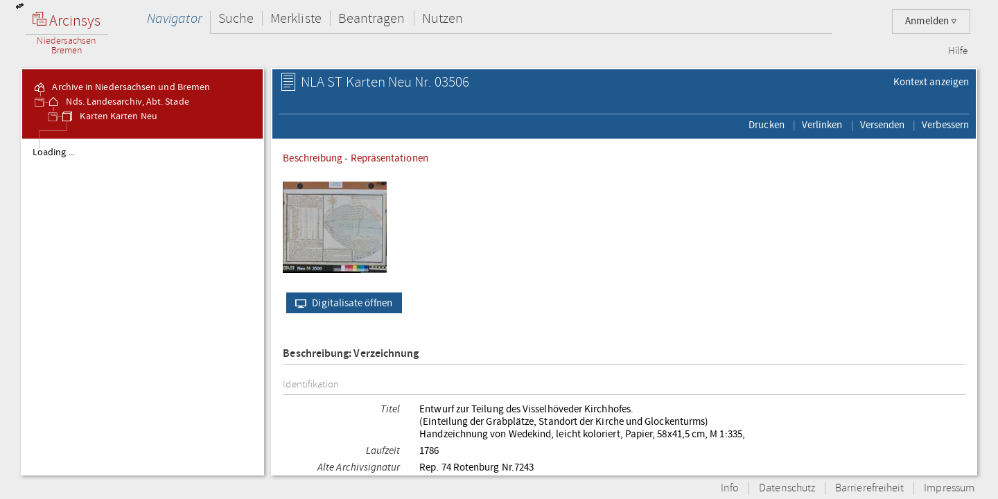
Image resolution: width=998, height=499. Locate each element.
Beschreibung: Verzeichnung (351, 354)
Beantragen (371, 18)
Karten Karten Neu (108, 116)
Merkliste (296, 18)
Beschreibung (312, 158)
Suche (236, 18)
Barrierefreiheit (869, 488)
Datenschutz (787, 488)
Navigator (174, 18)
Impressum (949, 488)
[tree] (142, 306)
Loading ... (54, 152)
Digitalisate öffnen (341, 302)
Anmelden (931, 21)
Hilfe (958, 51)
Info (730, 488)
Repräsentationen (389, 158)
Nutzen (442, 18)
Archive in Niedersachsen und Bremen (121, 87)
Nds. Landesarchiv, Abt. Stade (117, 102)
